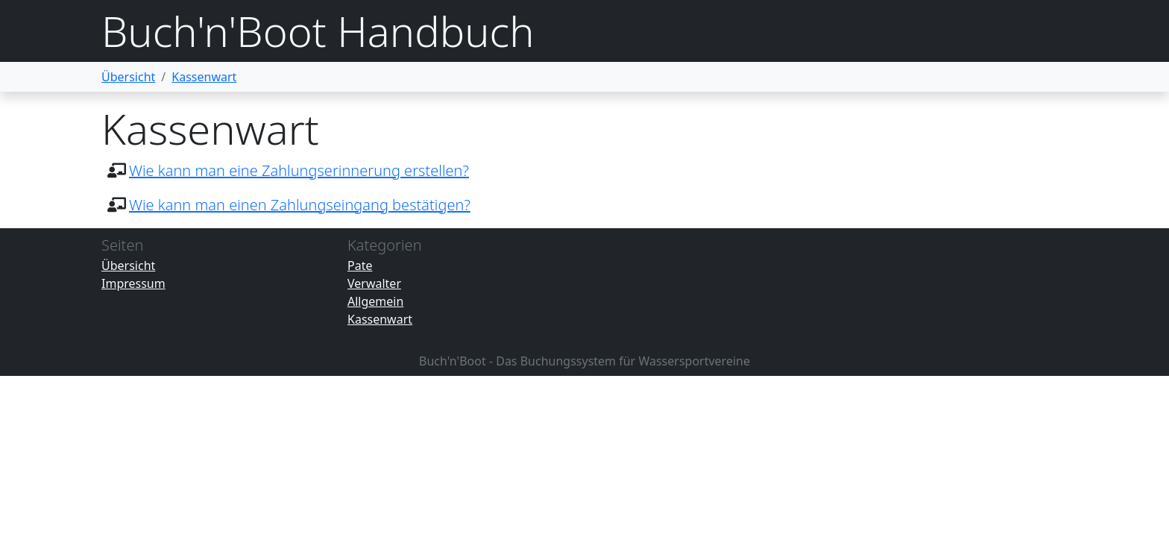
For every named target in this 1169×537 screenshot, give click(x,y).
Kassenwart (203, 77)
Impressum (133, 283)
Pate (359, 265)
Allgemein (375, 301)
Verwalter (374, 283)
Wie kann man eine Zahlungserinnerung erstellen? (299, 170)
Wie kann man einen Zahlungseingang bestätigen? (299, 205)
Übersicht (128, 77)
